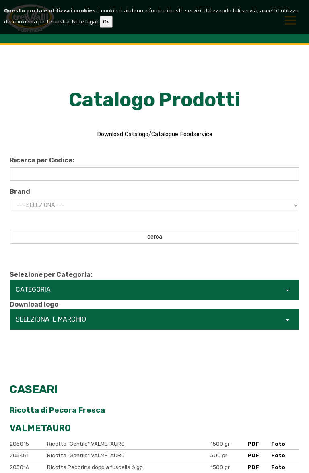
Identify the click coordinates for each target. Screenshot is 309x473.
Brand (20, 191)
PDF (253, 443)
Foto (278, 443)
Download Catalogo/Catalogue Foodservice (154, 134)
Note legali (85, 22)
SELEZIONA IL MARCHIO (152, 319)
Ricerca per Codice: (42, 160)
